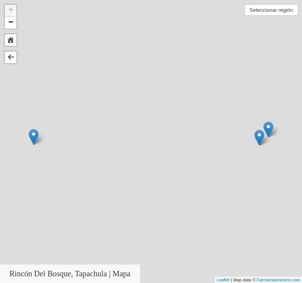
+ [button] (10, 11)
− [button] (10, 23)
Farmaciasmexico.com (278, 279)
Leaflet (223, 279)
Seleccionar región (271, 10)
